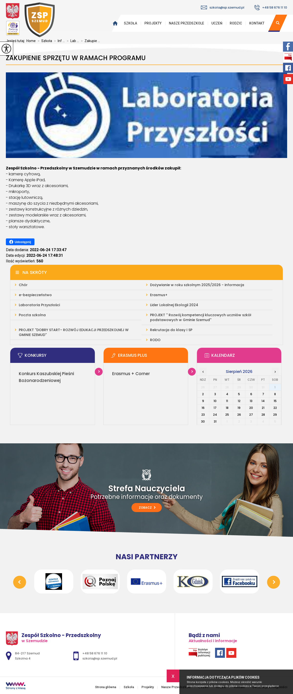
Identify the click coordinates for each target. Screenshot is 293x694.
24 (215, 415)
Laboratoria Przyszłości (39, 304)
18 (227, 408)
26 (239, 415)
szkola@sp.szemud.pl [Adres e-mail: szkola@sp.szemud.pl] (99, 658)
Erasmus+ (158, 294)
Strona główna (114, 23)
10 (215, 401)
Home (31, 41)
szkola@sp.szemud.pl (222, 7)
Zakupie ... (89, 41)
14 (263, 401)
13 (251, 401)
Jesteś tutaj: (16, 41)
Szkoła (130, 23)
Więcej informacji (99, 372)
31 (215, 421)
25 (227, 415)
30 (203, 421)
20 (251, 408)
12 (239, 401)
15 (275, 401)
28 (263, 415)
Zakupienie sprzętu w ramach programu (76, 58)
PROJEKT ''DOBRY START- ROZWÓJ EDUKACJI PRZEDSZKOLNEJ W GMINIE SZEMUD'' (74, 332)
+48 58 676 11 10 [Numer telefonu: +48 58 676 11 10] (94, 653)
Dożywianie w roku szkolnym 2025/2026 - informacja (197, 284)
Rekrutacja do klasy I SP (171, 329)
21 (263, 408)
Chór (23, 284)
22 (275, 408)
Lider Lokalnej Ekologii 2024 (174, 304)
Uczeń (216, 23)
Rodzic (236, 23)
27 (251, 415)
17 (215, 408)
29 (275, 415)
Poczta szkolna (32, 315)
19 (239, 408)
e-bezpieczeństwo (35, 294)
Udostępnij (20, 242)
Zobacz (147, 507)
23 (203, 415)
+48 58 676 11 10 (270, 7)
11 (227, 401)
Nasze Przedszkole (186, 23)
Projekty (153, 23)
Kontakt (256, 23)
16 (203, 408)
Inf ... (58, 41)
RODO (155, 339)
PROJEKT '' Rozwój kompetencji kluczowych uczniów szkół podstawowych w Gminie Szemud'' (200, 317)
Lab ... (72, 41)
